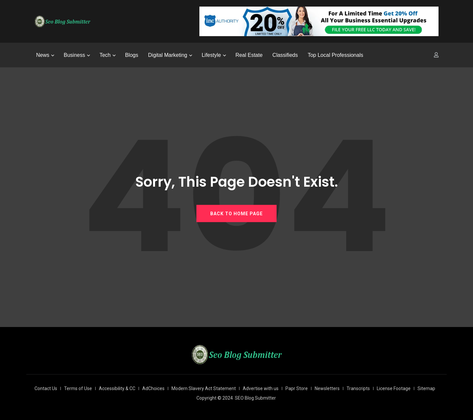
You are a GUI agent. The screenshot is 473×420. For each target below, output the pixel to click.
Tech (105, 55)
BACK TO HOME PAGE (236, 213)
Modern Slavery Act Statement (203, 388)
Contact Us (45, 388)
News (42, 55)
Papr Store (296, 388)
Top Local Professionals (335, 55)
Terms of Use (78, 388)
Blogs (131, 55)
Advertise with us (261, 388)
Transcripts (358, 388)
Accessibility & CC (117, 388)
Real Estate (249, 55)
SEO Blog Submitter (255, 398)
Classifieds (285, 55)
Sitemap (426, 388)
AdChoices (153, 388)
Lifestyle (211, 55)
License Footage (394, 388)
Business (74, 55)
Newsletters (327, 388)
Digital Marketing (167, 55)
